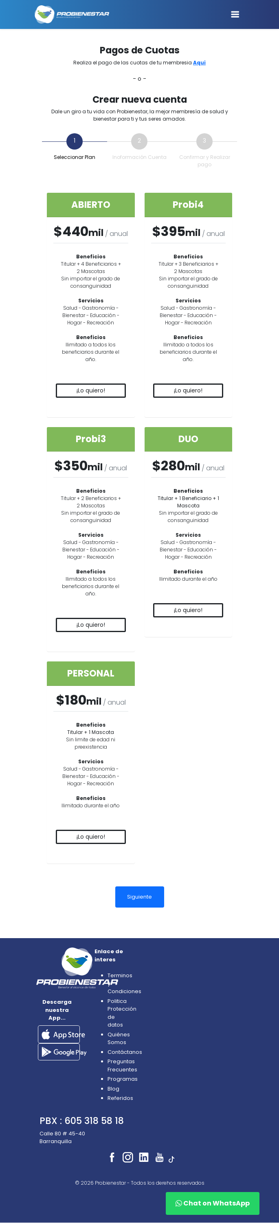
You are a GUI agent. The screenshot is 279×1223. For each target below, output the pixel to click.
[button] (63, 1034)
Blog (113, 1089)
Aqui (199, 62)
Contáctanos (125, 1052)
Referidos (120, 1098)
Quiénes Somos (119, 1039)
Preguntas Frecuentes (122, 1065)
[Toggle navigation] (235, 14)
